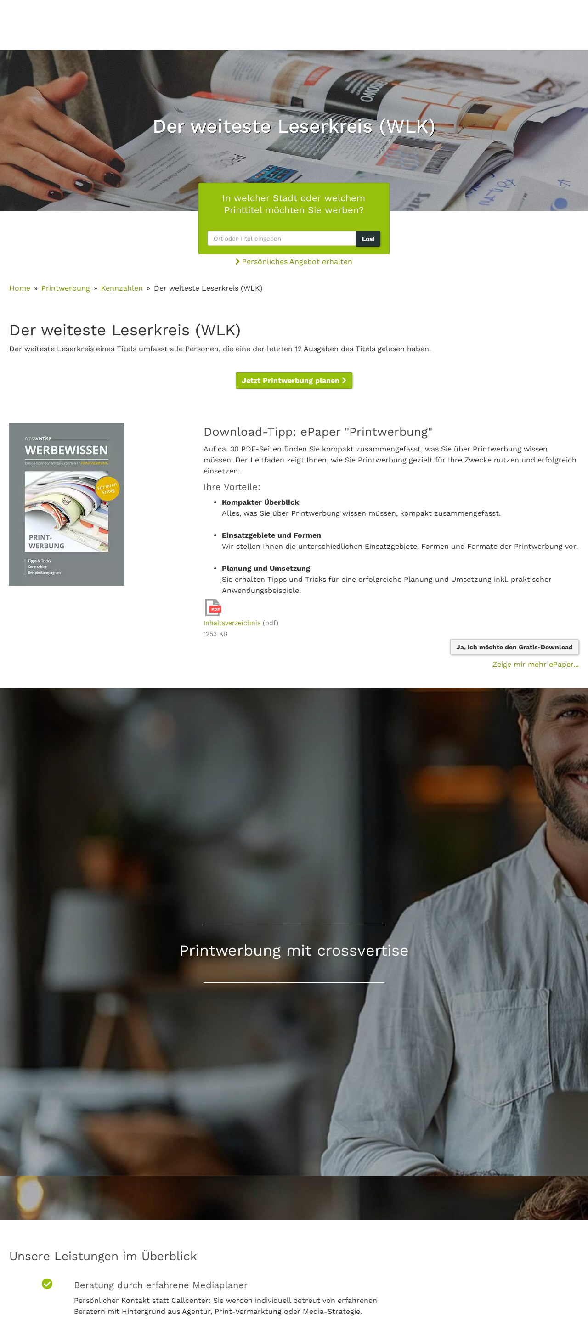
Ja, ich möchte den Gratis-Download (514, 647)
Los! (368, 238)
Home (19, 288)
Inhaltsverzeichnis (232, 622)
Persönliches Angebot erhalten (293, 261)
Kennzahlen (122, 288)
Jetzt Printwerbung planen (294, 380)
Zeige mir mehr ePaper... (535, 664)
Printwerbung (65, 288)
